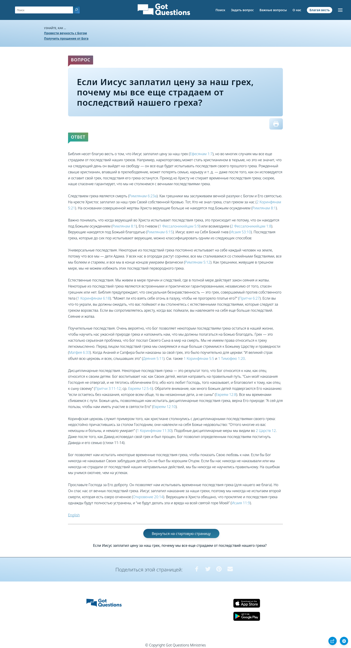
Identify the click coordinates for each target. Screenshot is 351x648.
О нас (297, 10)
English (74, 515)
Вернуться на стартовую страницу (181, 533)
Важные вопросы (273, 10)
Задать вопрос (242, 10)
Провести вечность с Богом (65, 33)
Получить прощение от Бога (66, 38)
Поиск (220, 10)
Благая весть (319, 10)
